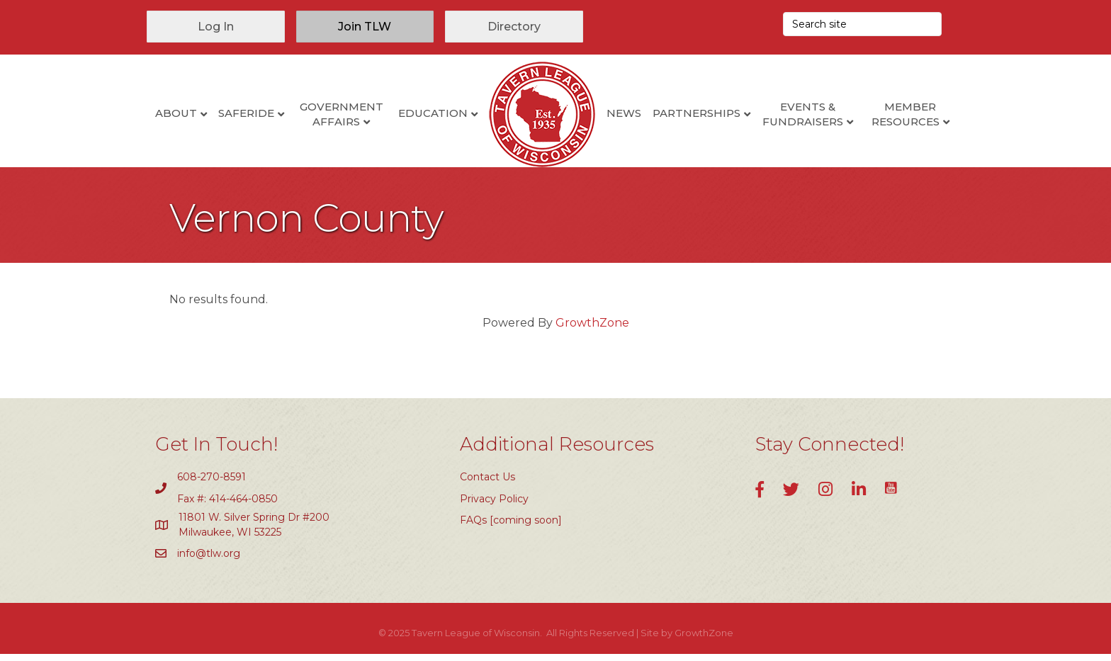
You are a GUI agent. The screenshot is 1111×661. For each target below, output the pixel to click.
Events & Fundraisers (802, 114)
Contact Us (487, 484)
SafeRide (246, 113)
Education (433, 113)
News (624, 113)
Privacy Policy (494, 505)
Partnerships (696, 113)
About (176, 113)
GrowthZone (592, 330)
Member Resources (906, 114)
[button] (216, 27)
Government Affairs (341, 114)
